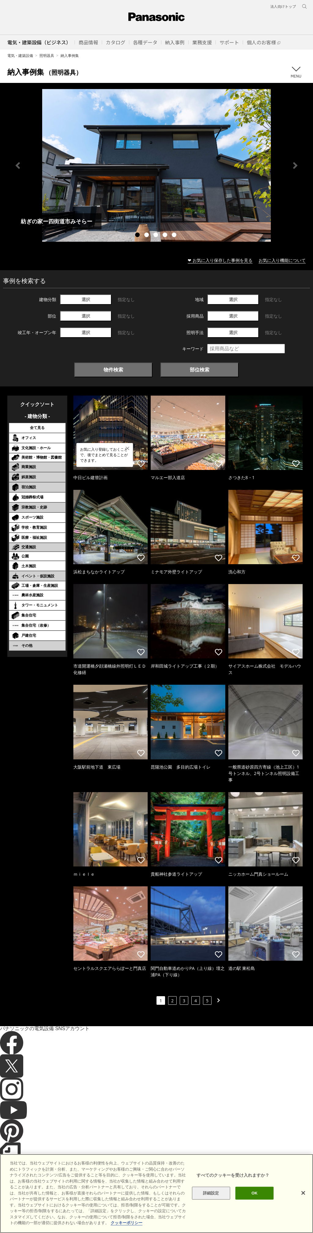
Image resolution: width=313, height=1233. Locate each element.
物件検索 (113, 369)
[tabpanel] (156, 165)
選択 (86, 299)
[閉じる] (303, 1201)
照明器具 (46, 55)
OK (255, 1201)
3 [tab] (156, 236)
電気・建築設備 (20, 55)
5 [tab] (175, 236)
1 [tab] (138, 236)
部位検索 (199, 369)
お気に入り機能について (282, 260)
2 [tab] (147, 236)
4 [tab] (166, 236)
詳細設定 (211, 1201)
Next (295, 165)
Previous (18, 165)
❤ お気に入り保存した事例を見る (220, 260)
